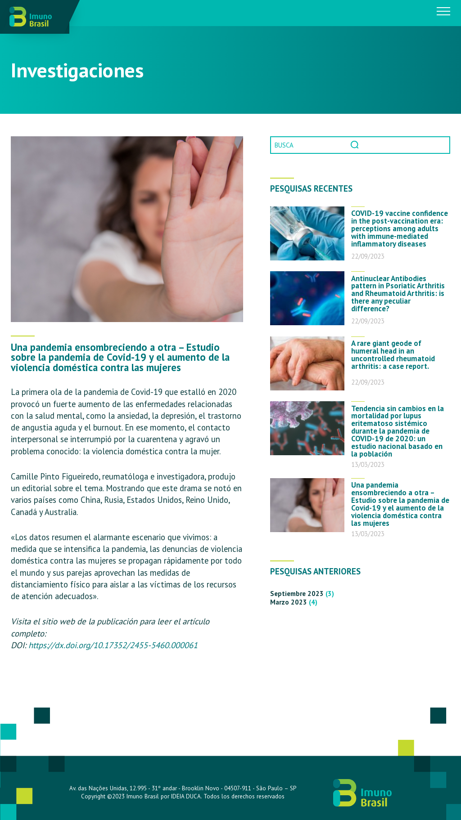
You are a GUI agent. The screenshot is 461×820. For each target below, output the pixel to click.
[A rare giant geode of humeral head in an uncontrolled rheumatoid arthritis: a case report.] (307, 363)
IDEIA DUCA (186, 796)
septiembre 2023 (297, 593)
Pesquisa (355, 145)
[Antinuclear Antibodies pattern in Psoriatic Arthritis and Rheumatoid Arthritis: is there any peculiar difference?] (307, 298)
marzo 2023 (288, 602)
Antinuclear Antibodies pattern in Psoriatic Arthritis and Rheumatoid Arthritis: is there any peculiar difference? (398, 293)
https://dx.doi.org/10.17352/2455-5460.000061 (113, 645)
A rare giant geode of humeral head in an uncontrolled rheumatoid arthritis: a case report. (393, 354)
